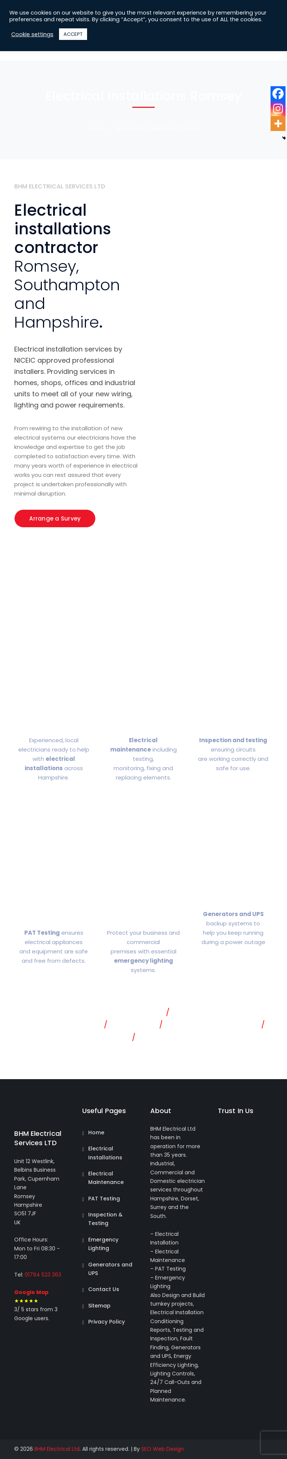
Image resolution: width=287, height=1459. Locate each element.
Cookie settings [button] (32, 34)
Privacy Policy (106, 1321)
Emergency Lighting (103, 1244)
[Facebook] (278, 93)
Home (96, 128)
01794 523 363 (42, 1274)
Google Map (31, 1292)
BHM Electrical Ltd (57, 1449)
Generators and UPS (110, 1269)
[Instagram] (278, 108)
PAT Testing (104, 1198)
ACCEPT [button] (73, 34)
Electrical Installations (105, 1153)
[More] (278, 123)
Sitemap (99, 1305)
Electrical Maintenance (106, 1178)
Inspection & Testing (105, 1219)
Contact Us (103, 1289)
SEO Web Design (162, 1449)
